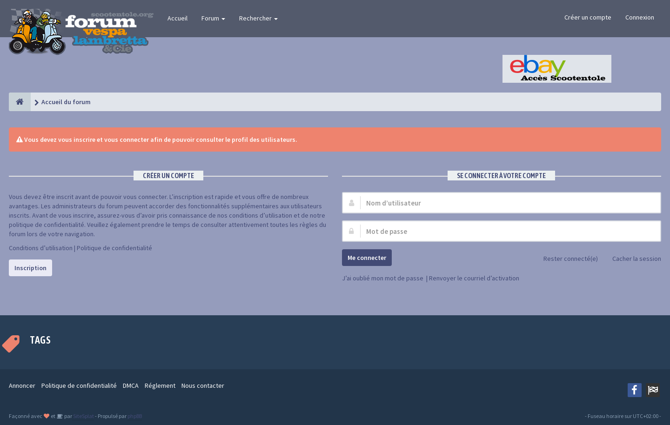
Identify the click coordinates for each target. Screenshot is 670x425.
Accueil (178, 18)
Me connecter (367, 257)
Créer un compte (587, 17)
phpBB (134, 415)
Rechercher (258, 18)
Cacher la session (631, 259)
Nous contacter (202, 385)
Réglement (160, 385)
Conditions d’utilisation (41, 248)
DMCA (131, 385)
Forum (213, 18)
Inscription (30, 268)
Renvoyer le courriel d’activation (474, 278)
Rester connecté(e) (565, 259)
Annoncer (22, 385)
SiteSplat (83, 415)
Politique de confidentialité (114, 248)
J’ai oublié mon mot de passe (382, 278)
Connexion (639, 17)
